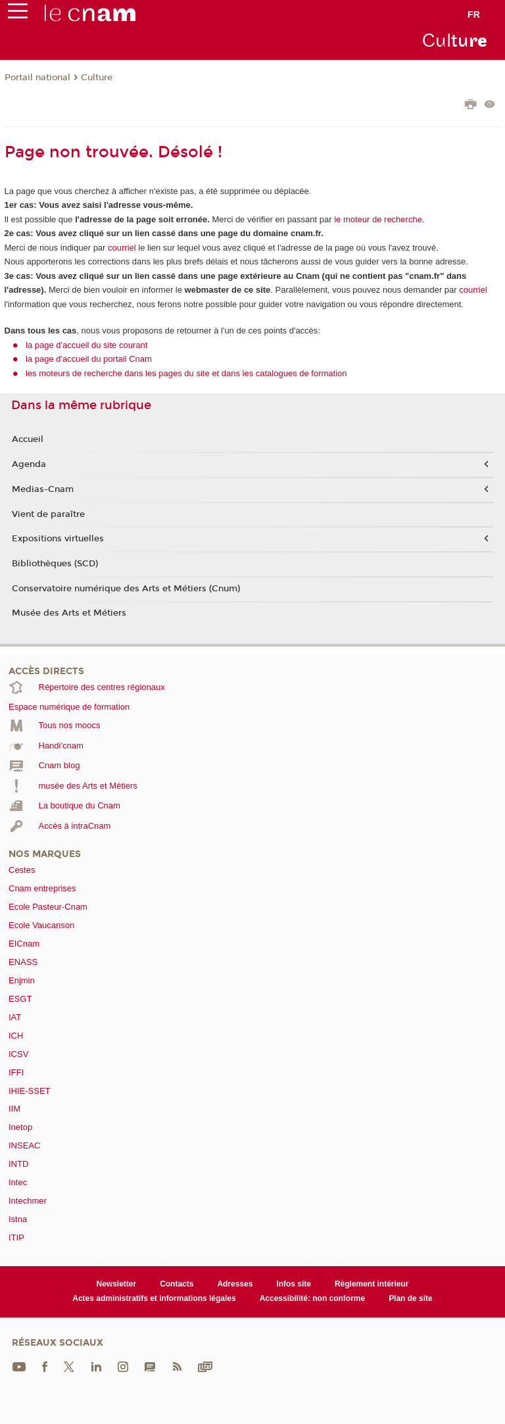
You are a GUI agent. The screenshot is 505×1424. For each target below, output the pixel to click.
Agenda (29, 464)
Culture (96, 77)
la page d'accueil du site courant (86, 345)
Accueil (27, 439)
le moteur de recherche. (378, 219)
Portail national (37, 77)
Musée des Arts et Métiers (69, 613)
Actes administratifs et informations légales (153, 1298)
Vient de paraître (48, 514)
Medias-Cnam (43, 489)
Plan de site (411, 1298)
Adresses (234, 1284)
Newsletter (117, 1284)
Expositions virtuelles (58, 538)
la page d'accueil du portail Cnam (89, 359)
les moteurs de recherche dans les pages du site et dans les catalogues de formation (186, 373)
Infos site (293, 1284)
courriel (122, 248)
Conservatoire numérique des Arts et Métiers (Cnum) (126, 588)
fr (474, 14)
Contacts (176, 1284)
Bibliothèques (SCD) (55, 563)
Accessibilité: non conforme (313, 1298)
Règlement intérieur (372, 1284)
